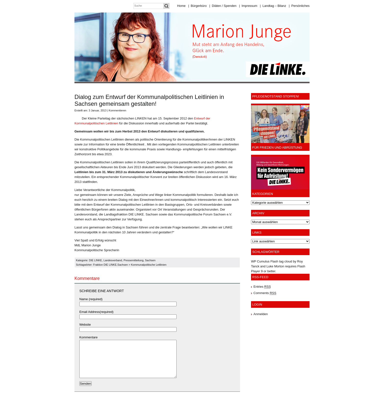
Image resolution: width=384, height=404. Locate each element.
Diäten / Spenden (223, 6)
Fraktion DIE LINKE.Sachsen (110, 264)
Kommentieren (117, 110)
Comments (264, 293)
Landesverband (113, 260)
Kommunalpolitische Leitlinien (149, 264)
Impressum (248, 6)
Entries (262, 286)
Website (85, 324)
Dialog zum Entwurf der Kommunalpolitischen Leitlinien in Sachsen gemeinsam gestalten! (149, 100)
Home (181, 6)
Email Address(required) (96, 312)
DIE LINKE (95, 260)
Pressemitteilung (133, 260)
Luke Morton (275, 266)
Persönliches (299, 6)
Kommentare (88, 337)
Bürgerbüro (197, 6)
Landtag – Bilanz (273, 6)
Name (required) (91, 299)
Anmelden (260, 314)
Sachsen (150, 260)
